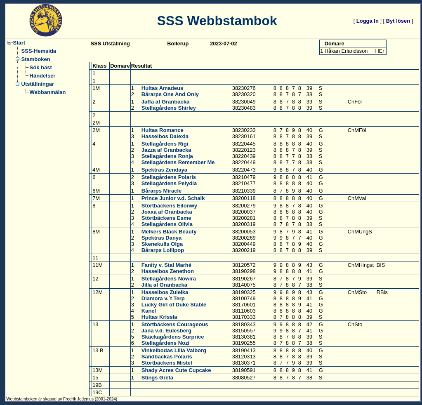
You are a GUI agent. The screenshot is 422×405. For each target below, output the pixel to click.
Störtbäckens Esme (166, 218)
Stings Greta (157, 377)
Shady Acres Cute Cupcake (176, 370)
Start (19, 43)
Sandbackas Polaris (166, 356)
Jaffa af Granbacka (165, 102)
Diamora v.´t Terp (163, 298)
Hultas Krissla (159, 317)
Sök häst (41, 67)
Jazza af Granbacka (166, 150)
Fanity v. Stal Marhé (166, 265)
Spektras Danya (161, 238)
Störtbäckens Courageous (174, 324)
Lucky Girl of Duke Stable (174, 304)
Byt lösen (398, 21)
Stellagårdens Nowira (168, 278)
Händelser (43, 76)
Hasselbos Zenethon (167, 271)
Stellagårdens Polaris (168, 177)
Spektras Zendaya (164, 170)
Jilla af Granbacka (164, 285)
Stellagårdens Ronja (167, 156)
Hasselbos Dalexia (165, 136)
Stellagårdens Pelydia (169, 183)
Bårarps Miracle (161, 191)
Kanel (148, 311)
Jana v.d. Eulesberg (166, 330)
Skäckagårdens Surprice (172, 337)
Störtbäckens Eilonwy (169, 205)
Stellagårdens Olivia (167, 224)
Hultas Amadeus (162, 88)
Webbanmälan (48, 92)
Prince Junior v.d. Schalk (173, 198)
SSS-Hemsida (39, 51)
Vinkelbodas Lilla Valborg (173, 350)
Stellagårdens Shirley (168, 108)
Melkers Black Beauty (169, 231)
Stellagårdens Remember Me (178, 162)
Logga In (367, 21)
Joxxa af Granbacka (166, 212)
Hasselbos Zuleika (164, 292)
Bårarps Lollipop (162, 250)
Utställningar (37, 84)
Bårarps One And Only (170, 94)
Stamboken (35, 59)
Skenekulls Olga (162, 244)
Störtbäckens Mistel (166, 363)
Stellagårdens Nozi (165, 343)
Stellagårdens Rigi (164, 144)
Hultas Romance (162, 130)
